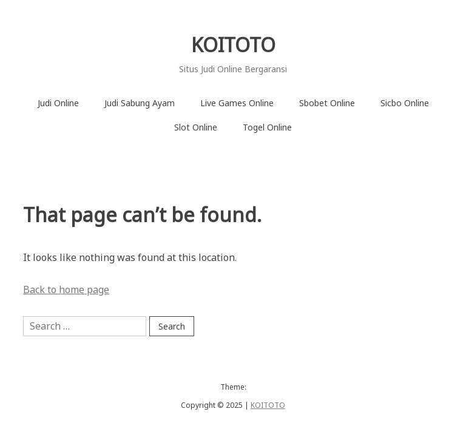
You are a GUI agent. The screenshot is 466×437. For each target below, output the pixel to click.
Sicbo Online (404, 103)
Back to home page (66, 289)
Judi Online (58, 103)
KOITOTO (233, 45)
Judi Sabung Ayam (139, 103)
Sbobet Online (327, 103)
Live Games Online (237, 103)
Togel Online (267, 127)
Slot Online (195, 127)
